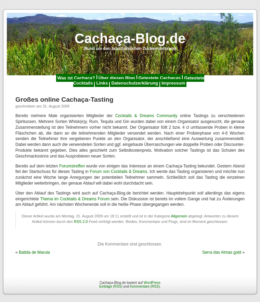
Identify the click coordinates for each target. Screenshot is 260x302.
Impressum (173, 83)
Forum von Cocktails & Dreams (118, 171)
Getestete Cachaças (160, 77)
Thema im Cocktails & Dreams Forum (74, 199)
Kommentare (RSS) (145, 286)
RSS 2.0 (81, 221)
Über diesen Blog (117, 77)
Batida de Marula (34, 252)
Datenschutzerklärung (134, 83)
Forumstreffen (71, 166)
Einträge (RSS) (110, 286)
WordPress (152, 283)
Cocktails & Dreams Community (146, 115)
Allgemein (179, 216)
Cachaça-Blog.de (130, 38)
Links (102, 83)
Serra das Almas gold (221, 252)
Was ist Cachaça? (76, 77)
